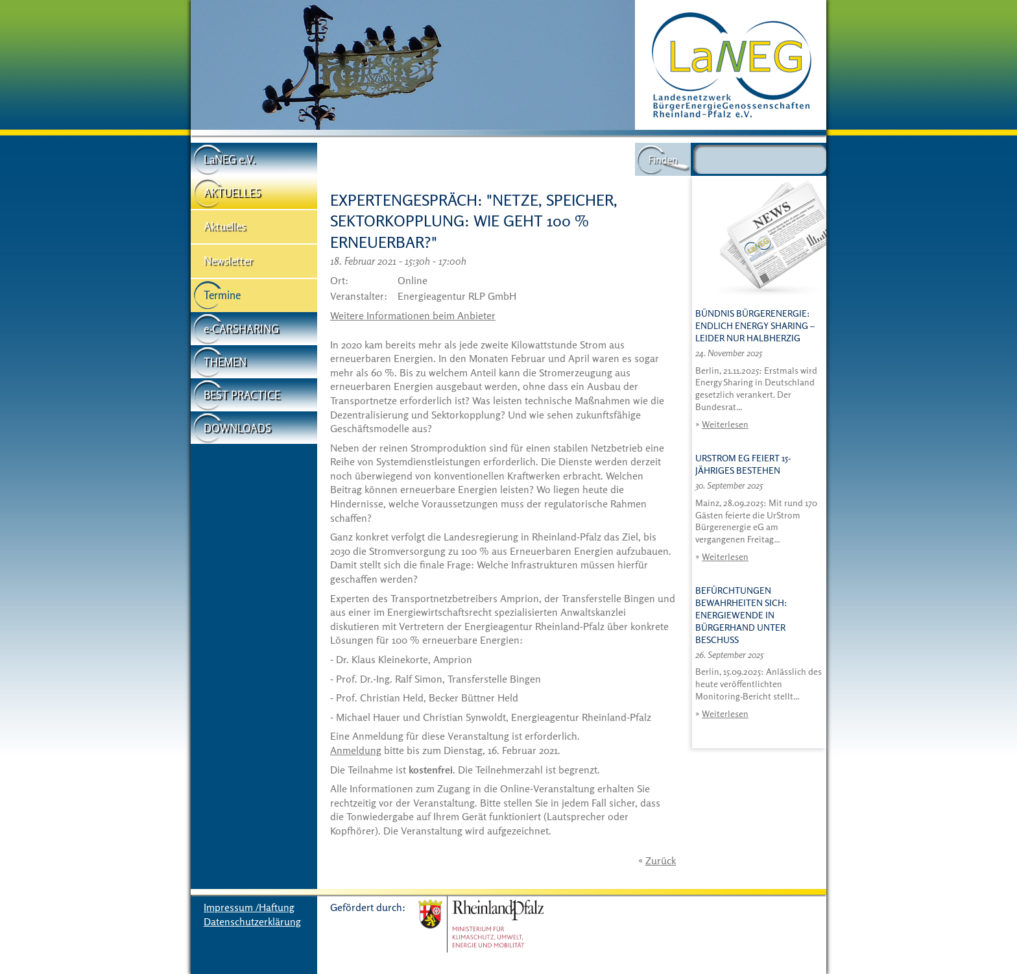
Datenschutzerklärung (252, 921)
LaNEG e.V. (230, 159)
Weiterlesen (725, 424)
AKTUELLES (232, 192)
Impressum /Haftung (249, 907)
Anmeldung (355, 750)
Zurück (660, 860)
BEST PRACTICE (242, 395)
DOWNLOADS (237, 428)
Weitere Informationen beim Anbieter (413, 315)
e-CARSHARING (241, 328)
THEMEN (225, 362)
